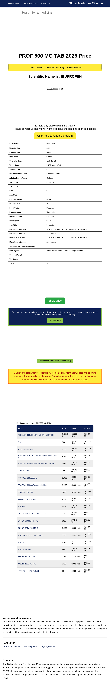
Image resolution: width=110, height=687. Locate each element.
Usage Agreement (30, 3)
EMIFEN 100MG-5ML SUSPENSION (32, 514)
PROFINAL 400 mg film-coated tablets (32, 485)
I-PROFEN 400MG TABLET (28, 571)
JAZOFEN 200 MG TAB (27, 564)
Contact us (45, 3)
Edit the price (55, 320)
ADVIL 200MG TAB (25, 449)
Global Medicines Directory (86, 3)
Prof (19, 442)
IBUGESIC (22, 507)
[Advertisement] (55, 34)
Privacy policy (13, 3)
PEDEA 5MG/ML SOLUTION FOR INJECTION (36, 435)
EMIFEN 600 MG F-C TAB (28, 521)
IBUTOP (21, 542)
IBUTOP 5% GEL (24, 549)
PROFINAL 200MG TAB (27, 499)
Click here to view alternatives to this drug (55, 361)
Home (6, 646)
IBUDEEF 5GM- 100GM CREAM (30, 535)
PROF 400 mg (23, 471)
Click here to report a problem (55, 135)
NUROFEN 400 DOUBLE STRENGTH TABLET (36, 464)
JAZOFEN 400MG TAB (27, 557)
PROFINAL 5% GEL (25, 492)
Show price (55, 300)
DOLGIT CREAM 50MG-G (28, 528)
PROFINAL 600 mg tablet (27, 478)
